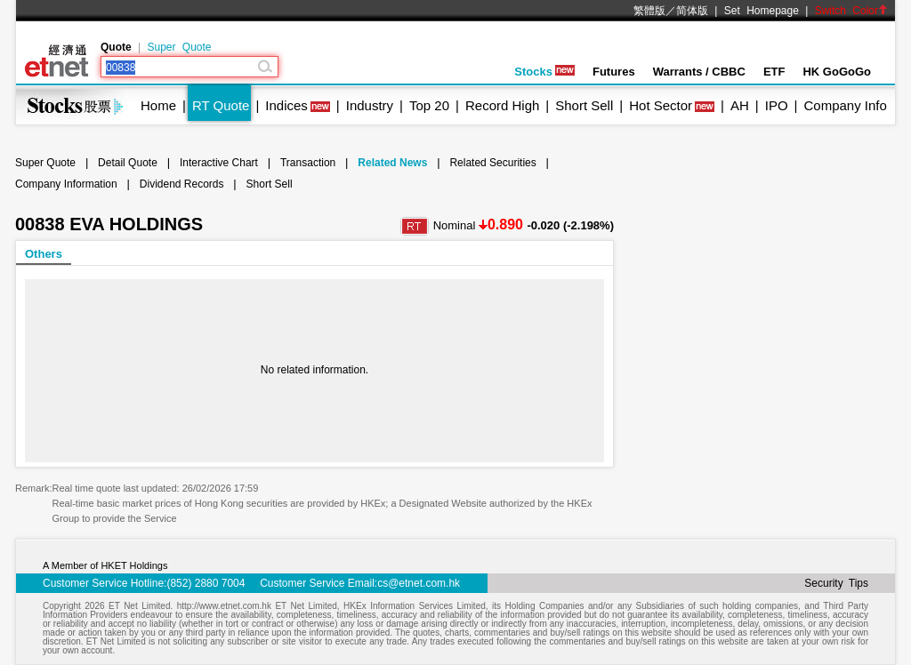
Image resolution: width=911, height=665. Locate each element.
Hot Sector (660, 105)
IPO (776, 105)
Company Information (66, 184)
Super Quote (179, 47)
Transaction (307, 162)
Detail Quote (127, 162)
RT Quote (220, 105)
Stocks (544, 71)
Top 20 (429, 105)
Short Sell (584, 105)
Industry (369, 105)
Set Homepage (761, 10)
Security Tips (836, 583)
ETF (774, 71)
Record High (502, 105)
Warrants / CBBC (699, 71)
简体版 (692, 10)
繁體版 (649, 10)
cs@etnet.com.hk (418, 583)
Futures (614, 71)
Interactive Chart (219, 162)
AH (739, 105)
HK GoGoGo (836, 71)
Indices (286, 105)
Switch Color (851, 10)
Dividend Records (182, 184)
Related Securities (492, 162)
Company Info (844, 105)
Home (158, 105)
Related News (392, 162)
